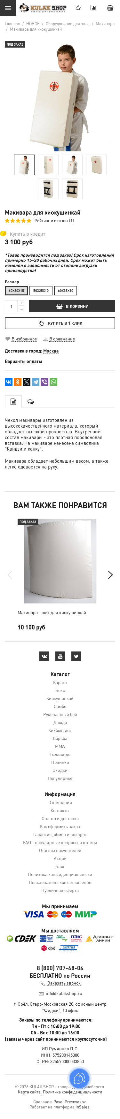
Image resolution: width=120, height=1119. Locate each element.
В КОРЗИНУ (72, 306)
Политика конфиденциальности (60, 874)
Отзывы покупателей (60, 850)
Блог (60, 866)
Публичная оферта (60, 890)
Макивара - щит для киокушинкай (52, 612)
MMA (60, 746)
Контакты (60, 810)
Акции (60, 858)
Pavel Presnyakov (69, 1101)
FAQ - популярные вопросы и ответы (60, 842)
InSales (82, 1106)
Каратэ (60, 682)
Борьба (60, 738)
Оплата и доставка (60, 818)
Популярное (60, 778)
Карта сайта (29, 1091)
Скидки (60, 770)
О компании (60, 802)
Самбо (60, 706)
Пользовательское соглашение (60, 882)
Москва (51, 351)
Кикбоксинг (60, 730)
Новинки (60, 762)
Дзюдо (60, 722)
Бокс (60, 690)
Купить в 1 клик (60, 323)
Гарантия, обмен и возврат (60, 834)
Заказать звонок (64, 983)
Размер (12, 281)
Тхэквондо (60, 754)
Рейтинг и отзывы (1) (54, 220)
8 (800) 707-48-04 (60, 967)
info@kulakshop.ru (64, 993)
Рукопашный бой (60, 714)
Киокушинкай (60, 698)
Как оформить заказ (60, 826)
